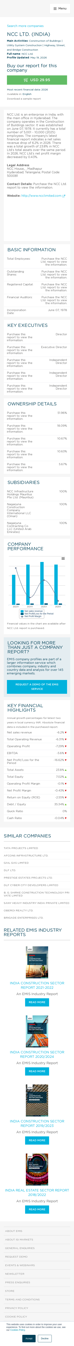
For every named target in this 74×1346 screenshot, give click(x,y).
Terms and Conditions (22, 1299)
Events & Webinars (20, 1265)
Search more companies (25, 26)
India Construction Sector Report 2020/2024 (37, 1055)
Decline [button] (45, 1338)
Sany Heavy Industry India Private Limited (36, 903)
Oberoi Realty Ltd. (18, 910)
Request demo (16, 1257)
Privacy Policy (16, 1308)
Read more (37, 1002)
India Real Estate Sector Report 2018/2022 (37, 1193)
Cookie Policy (16, 1316)
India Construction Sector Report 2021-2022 (37, 986)
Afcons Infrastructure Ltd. (26, 855)
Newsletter (14, 1274)
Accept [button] (28, 1338)
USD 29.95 (37, 80)
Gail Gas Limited (16, 863)
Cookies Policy (17, 1330)
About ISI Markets (19, 1239)
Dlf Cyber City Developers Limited (31, 885)
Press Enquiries (17, 1282)
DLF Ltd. (10, 870)
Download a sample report (24, 99)
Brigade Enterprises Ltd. (23, 918)
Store (9, 1291)
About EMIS (13, 1231)
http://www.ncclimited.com (43, 195)
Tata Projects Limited (21, 848)
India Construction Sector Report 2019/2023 (37, 1124)
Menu (60, 8)
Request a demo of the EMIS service (37, 686)
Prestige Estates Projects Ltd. (28, 878)
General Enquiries (20, 1248)
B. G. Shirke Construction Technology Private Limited (36, 894)
